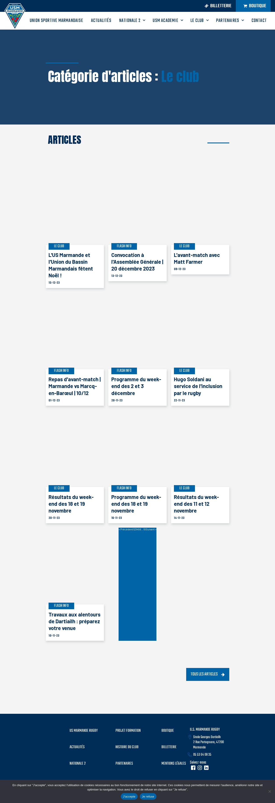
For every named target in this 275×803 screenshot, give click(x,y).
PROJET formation (128, 731)
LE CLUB (197, 20)
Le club (180, 76)
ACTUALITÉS (101, 20)
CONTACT (259, 20)
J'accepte (129, 796)
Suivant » (151, 529)
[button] (216, 6)
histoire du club (127, 747)
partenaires (124, 764)
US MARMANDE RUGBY (84, 731)
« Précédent (126, 529)
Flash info (124, 246)
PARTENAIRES (227, 20)
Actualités (77, 747)
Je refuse (148, 796)
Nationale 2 (129, 20)
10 (144, 529)
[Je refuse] (269, 791)
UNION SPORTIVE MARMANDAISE (56, 20)
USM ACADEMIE (165, 20)
